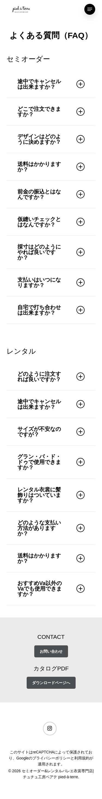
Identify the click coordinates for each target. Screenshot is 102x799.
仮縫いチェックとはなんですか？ (51, 222)
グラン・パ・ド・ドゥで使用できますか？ (51, 462)
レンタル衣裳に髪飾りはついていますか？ (51, 495)
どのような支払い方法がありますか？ (51, 528)
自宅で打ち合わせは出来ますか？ (51, 310)
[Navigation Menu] (89, 9)
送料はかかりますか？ (51, 166)
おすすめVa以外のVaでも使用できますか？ (51, 588)
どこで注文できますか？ (51, 111)
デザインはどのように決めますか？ (51, 139)
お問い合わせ (51, 651)
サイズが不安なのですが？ (51, 431)
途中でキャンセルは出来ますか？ (51, 84)
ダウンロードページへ (51, 683)
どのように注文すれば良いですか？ (51, 376)
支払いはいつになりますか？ (51, 282)
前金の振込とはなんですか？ (51, 194)
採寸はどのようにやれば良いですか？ (51, 252)
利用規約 (81, 758)
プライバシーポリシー (51, 758)
